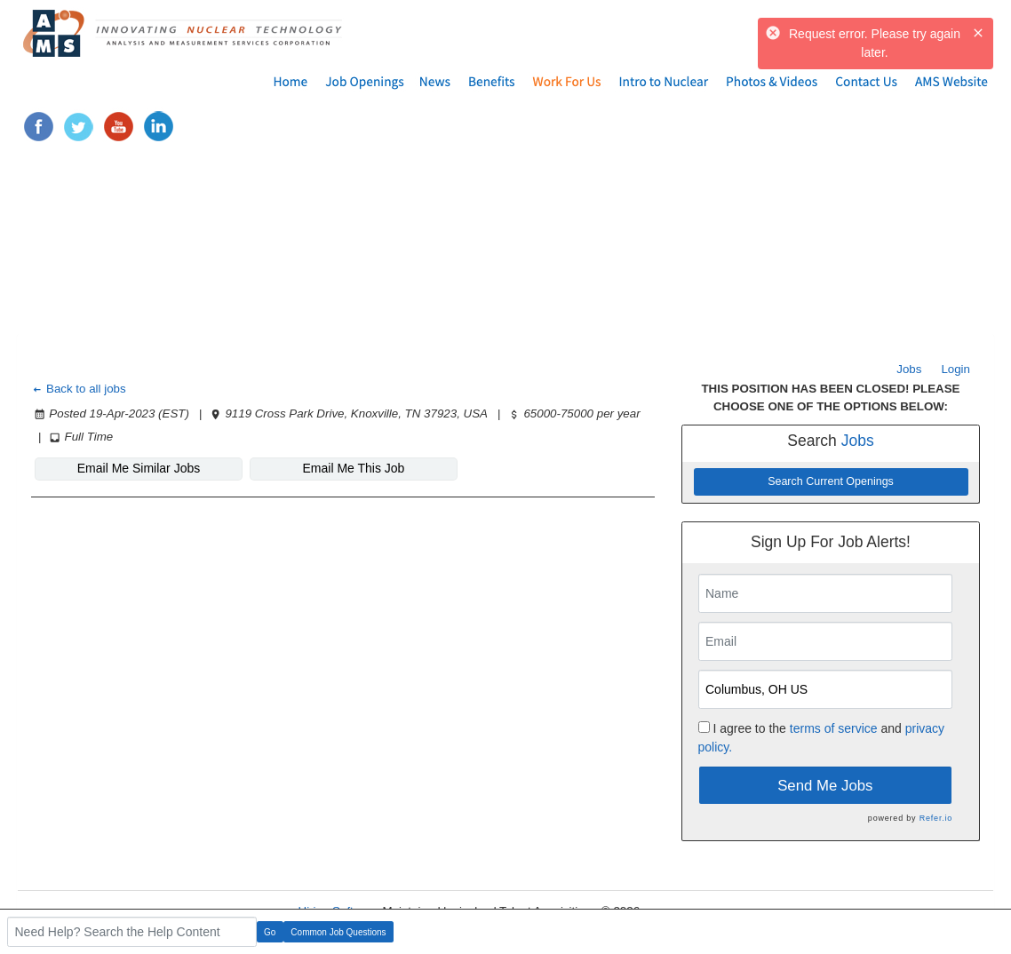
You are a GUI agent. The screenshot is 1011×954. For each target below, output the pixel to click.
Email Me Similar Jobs (138, 468)
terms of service (834, 728)
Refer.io (935, 818)
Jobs (908, 369)
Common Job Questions (338, 932)
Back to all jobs (78, 388)
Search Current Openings (831, 481)
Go (269, 932)
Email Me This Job (354, 468)
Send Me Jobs (824, 785)
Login (955, 369)
